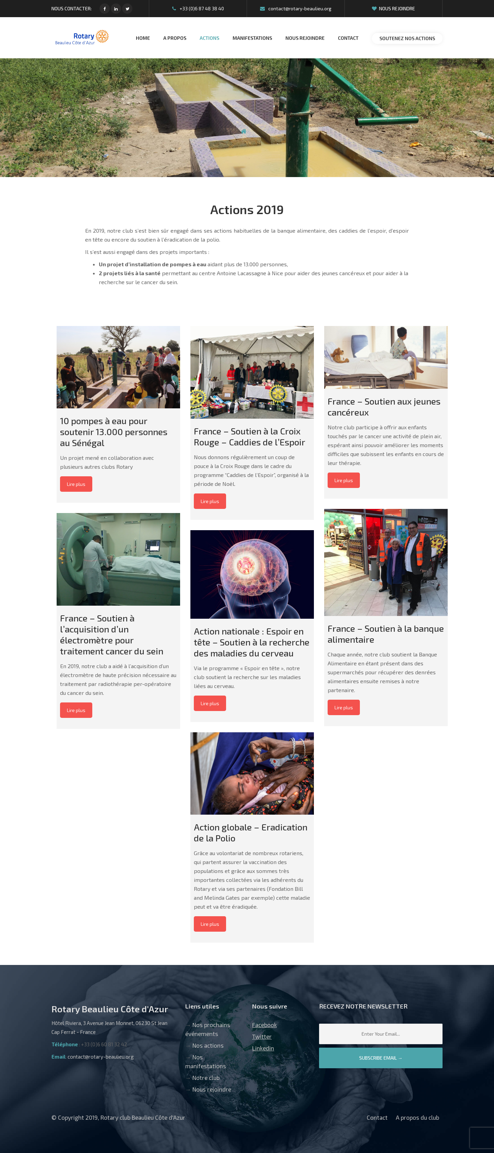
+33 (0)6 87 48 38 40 (198, 8)
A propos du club (417, 1117)
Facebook (264, 1024)
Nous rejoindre (393, 8)
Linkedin (263, 1048)
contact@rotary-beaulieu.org (295, 8)
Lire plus (76, 484)
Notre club (206, 1077)
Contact (377, 1117)
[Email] (381, 1034)
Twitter (262, 1036)
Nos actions (208, 1045)
